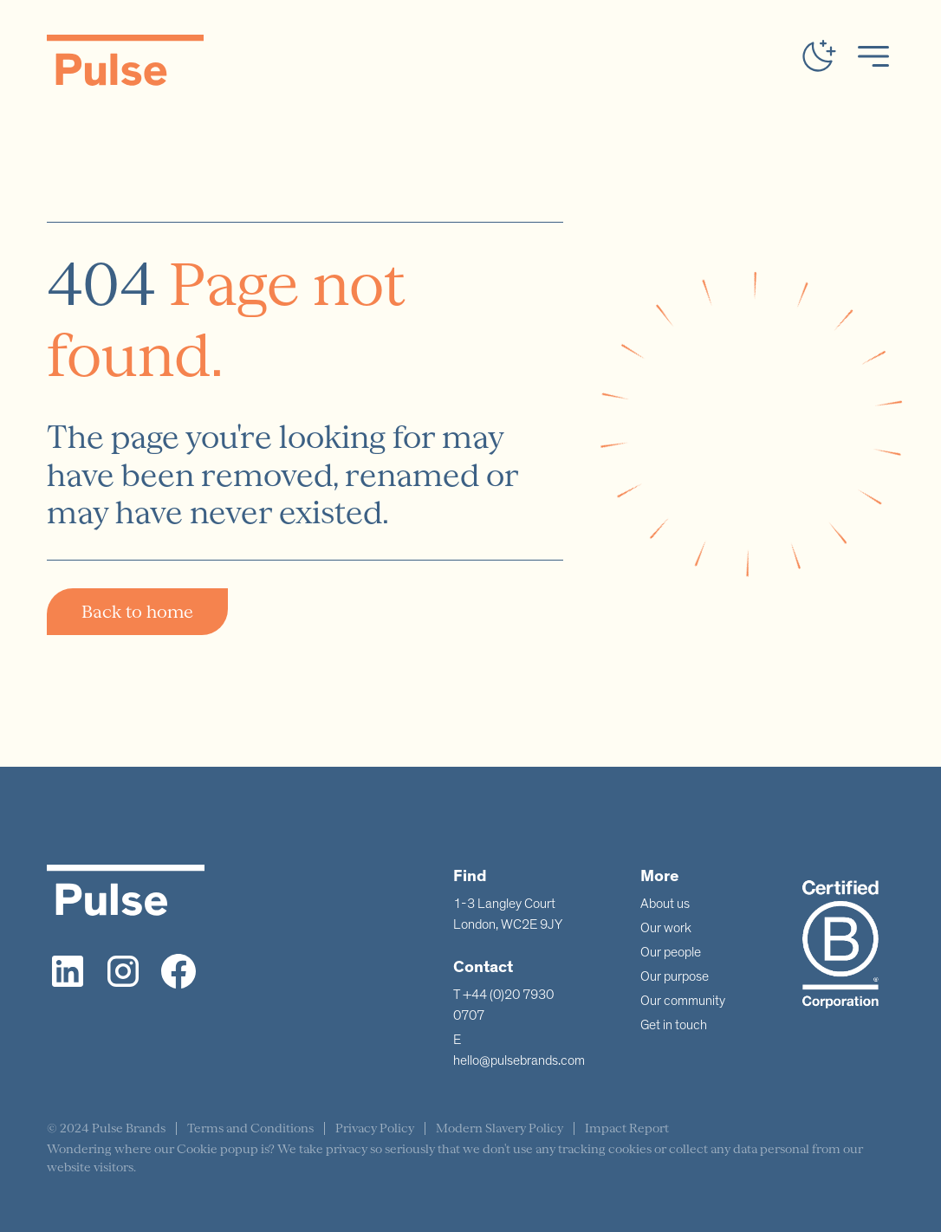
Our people (670, 952)
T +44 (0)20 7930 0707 (503, 1005)
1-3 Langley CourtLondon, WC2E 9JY (507, 914)
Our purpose (674, 976)
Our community (682, 1001)
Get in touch (673, 1025)
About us (665, 904)
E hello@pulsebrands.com (519, 1050)
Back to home (137, 611)
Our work (665, 928)
